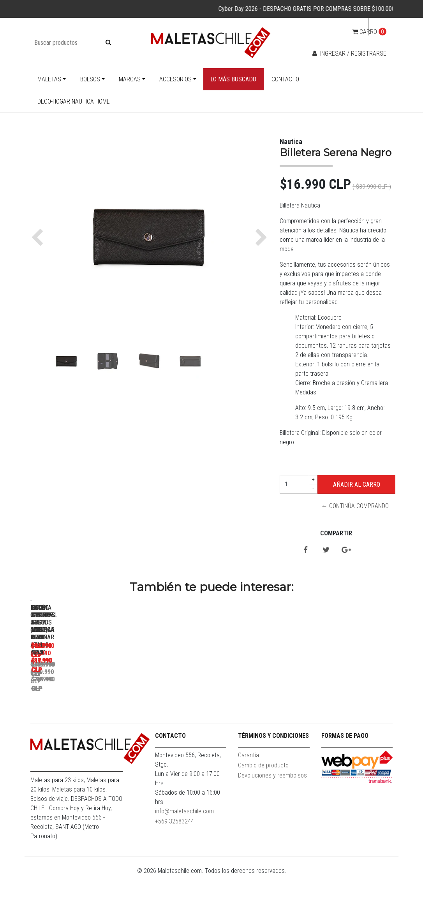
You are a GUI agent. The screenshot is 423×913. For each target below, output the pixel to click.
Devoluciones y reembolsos (272, 813)
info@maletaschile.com (184, 849)
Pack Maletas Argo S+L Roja (194, 710)
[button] (39, 237)
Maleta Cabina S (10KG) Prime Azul (85, 710)
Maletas (49, 79)
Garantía (248, 793)
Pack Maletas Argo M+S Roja (303, 710)
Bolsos (90, 79)
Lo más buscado (233, 79)
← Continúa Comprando (355, 506)
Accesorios (175, 79)
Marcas (130, 79)
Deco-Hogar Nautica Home (73, 101)
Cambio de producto (263, 803)
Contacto (285, 79)
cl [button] (378, 26)
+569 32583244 (174, 859)
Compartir (336, 533)
